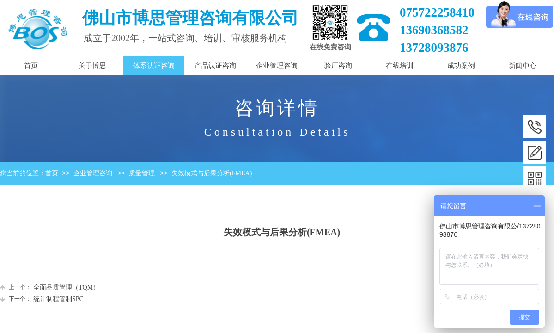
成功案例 (461, 65)
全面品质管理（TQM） (49, 287)
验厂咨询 (338, 65)
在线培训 (400, 65)
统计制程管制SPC (42, 299)
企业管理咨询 (92, 173)
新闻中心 (522, 65)
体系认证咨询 (154, 65)
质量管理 (142, 173)
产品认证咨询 (215, 65)
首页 (51, 173)
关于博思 (92, 65)
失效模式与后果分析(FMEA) (211, 173)
